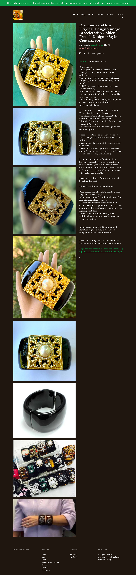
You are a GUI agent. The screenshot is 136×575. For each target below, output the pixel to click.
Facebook (73, 554)
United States (97, 45)
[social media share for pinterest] (89, 53)
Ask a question (98, 53)
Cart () (119, 15)
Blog (83, 15)
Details (82, 61)
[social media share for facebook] (80, 53)
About (91, 15)
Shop (75, 15)
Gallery (109, 15)
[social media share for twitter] (85, 53)
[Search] (122, 17)
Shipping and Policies (50, 562)
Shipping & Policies (97, 61)
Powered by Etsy (104, 560)
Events (100, 15)
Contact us (46, 570)
